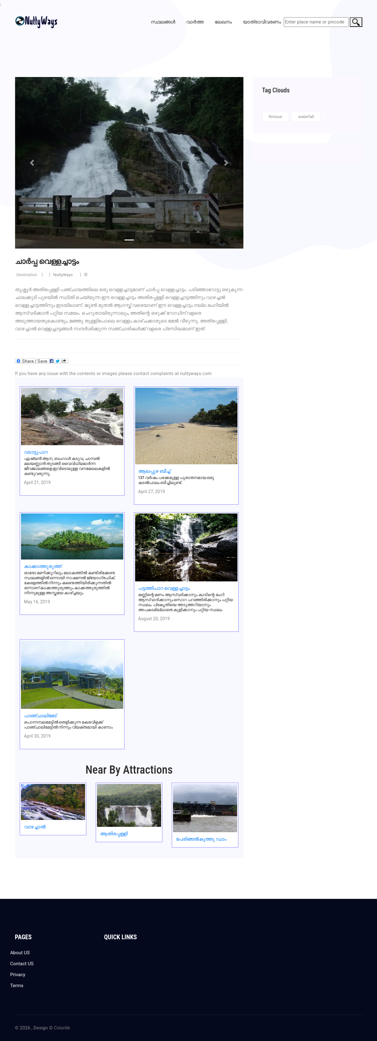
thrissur (276, 116)
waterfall (306, 116)
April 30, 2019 (37, 736)
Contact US (22, 963)
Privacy (17, 974)
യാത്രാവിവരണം (262, 22)
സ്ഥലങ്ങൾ (163, 22)
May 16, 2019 (37, 601)
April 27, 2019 (151, 491)
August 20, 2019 (154, 618)
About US (20, 953)
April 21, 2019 (37, 482)
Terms (16, 985)
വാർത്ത (195, 22)
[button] (32, 163)
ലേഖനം (223, 22)
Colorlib (62, 1028)
